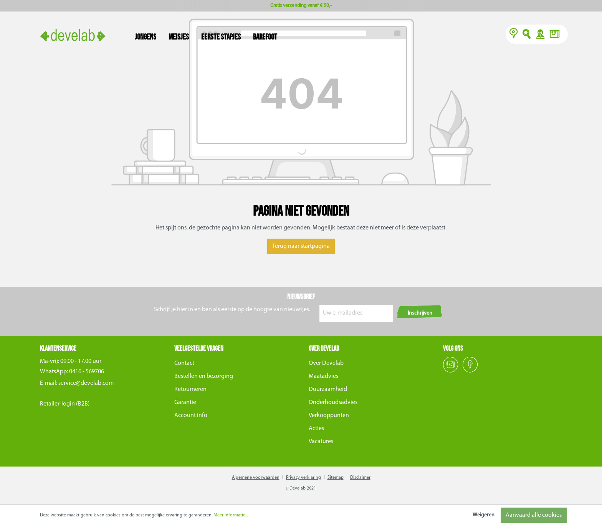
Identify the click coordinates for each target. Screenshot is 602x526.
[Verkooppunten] (513, 35)
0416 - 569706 (86, 372)
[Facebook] (470, 371)
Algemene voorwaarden (256, 477)
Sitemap (335, 477)
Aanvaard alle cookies (534, 515)
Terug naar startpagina (301, 246)
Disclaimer (360, 477)
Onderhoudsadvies (333, 402)
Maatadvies (323, 376)
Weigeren (484, 515)
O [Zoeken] (527, 34)
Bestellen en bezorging (203, 376)
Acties (316, 428)
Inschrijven (420, 313)
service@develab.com (86, 383)
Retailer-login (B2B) (65, 404)
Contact (184, 363)
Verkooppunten (329, 415)
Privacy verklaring (303, 477)
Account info (190, 415)
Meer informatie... (230, 515)
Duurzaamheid (328, 389)
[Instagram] (451, 371)
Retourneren (190, 389)
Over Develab (326, 363)
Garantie (185, 402)
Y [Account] (540, 34)
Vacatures (321, 442)
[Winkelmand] (557, 35)
